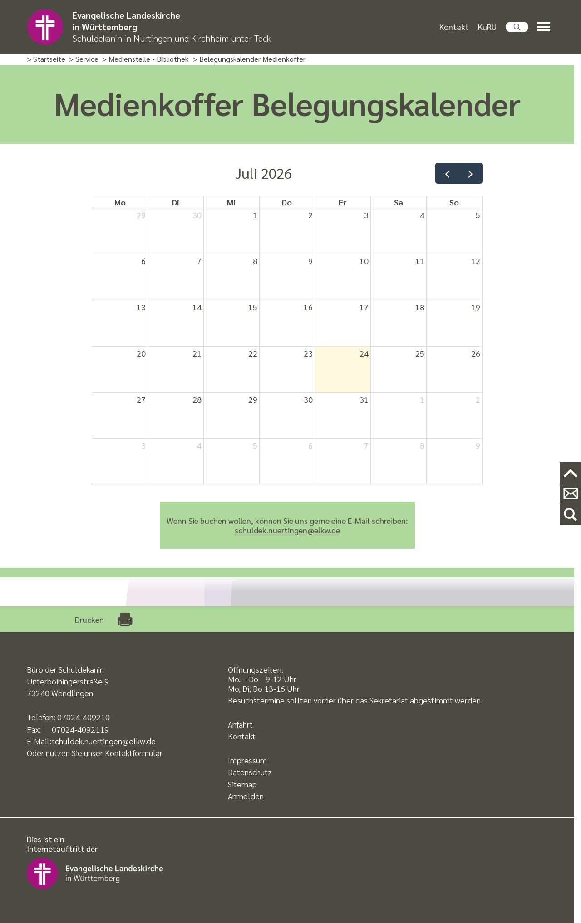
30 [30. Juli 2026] (308, 399)
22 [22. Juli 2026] (252, 353)
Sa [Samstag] (398, 202)
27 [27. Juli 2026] (141, 399)
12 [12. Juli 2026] (475, 260)
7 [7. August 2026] (366, 445)
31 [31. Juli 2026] (364, 399)
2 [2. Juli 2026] (310, 215)
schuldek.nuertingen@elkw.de (287, 530)
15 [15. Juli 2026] (252, 307)
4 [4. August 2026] (199, 445)
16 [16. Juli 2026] (308, 307)
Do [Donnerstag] (287, 202)
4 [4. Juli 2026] (422, 215)
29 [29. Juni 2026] (141, 215)
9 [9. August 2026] (478, 445)
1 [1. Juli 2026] (255, 215)
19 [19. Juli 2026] (475, 307)
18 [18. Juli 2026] (419, 307)
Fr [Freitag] (343, 202)
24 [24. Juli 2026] (364, 353)
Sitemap (242, 784)
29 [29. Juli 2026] (252, 399)
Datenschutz (250, 772)
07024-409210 (83, 717)
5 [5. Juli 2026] (478, 215)
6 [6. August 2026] (310, 445)
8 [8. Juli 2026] (255, 260)
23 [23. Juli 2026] (308, 353)
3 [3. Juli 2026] (366, 215)
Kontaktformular (133, 752)
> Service (83, 59)
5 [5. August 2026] (255, 445)
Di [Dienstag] (175, 202)
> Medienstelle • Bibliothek (145, 59)
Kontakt (454, 26)
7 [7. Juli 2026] (199, 260)
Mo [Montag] (120, 202)
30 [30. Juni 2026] (197, 215)
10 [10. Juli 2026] (364, 260)
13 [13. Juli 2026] (141, 307)
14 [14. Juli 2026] (197, 307)
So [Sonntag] (454, 202)
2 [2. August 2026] (478, 399)
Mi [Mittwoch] (231, 202)
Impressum (247, 760)
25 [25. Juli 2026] (419, 353)
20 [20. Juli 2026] (141, 353)
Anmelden (246, 796)
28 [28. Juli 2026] (197, 399)
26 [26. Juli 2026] (475, 353)
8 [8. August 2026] (422, 445)
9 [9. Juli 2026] (310, 260)
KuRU (487, 26)
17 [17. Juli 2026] (364, 307)
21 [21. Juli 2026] (197, 353)
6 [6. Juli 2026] (143, 260)
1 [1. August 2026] (422, 399)
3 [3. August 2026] (143, 445)
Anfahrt (240, 724)
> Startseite (46, 59)
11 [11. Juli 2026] (419, 260)
